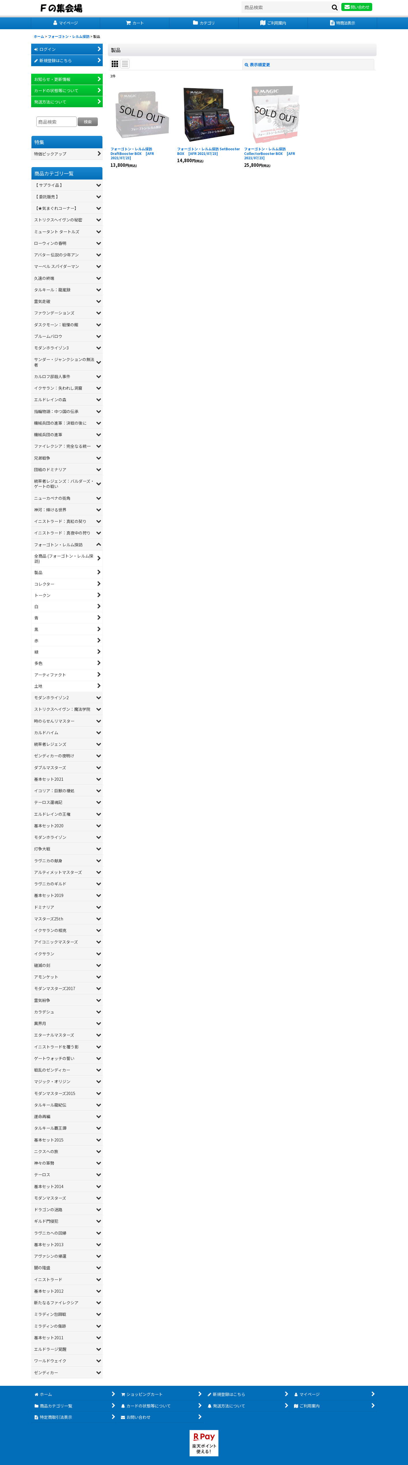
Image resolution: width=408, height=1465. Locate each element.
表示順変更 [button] (257, 64)
